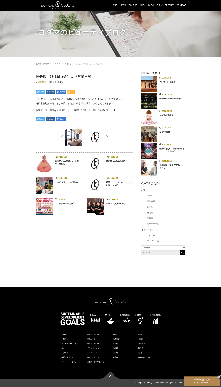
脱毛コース (91, 339)
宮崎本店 (151, 201)
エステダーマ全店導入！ (66, 203)
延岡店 (150, 207)
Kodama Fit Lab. (144, 357)
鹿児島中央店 (153, 224)
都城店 (115, 344)
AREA (142, 5)
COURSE (133, 5)
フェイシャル (153, 241)
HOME (114, 5)
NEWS (123, 5)
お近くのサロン (93, 357)
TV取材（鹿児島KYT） (116, 203)
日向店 (150, 212)
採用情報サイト (67, 357)
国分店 (60, 82)
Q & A (159, 5)
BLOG (151, 5)
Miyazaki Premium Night (170, 99)
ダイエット (152, 235)
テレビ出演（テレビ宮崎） (67, 182)
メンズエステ (92, 353)
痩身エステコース (94, 335)
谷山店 (140, 353)
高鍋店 (150, 218)
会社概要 (64, 353)
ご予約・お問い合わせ (95, 362)
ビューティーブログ (150, 230)
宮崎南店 (116, 339)
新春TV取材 (164, 132)
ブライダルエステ (94, 348)
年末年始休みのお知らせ (117, 161)
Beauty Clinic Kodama (156, 383)
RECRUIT (169, 5)
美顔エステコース (94, 344)
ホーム (64, 335)
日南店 (140, 339)
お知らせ (68, 64)
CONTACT (181, 5)
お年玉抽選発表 (166, 115)
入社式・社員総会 (167, 82)
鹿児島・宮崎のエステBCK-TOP (48, 64)
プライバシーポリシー (70, 362)
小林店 (115, 348)
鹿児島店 (141, 344)
